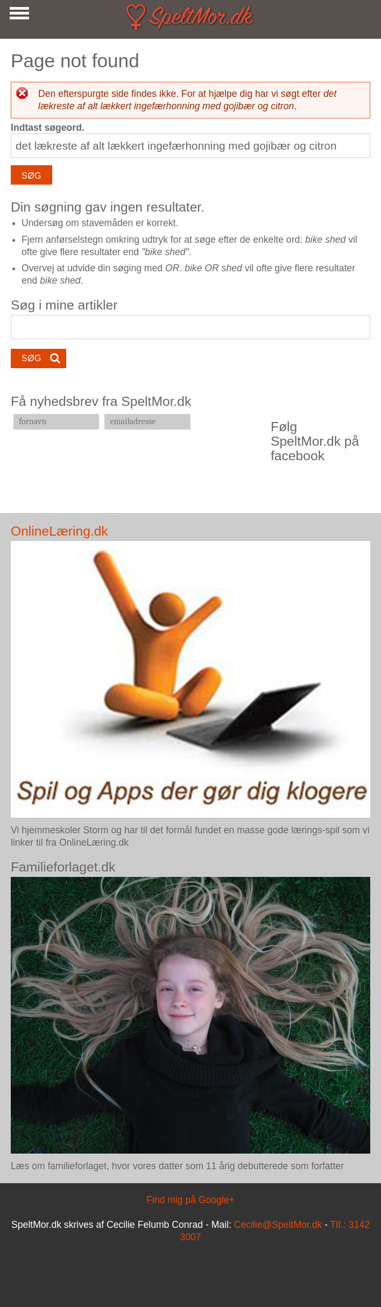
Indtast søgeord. (47, 127)
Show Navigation (17, 16)
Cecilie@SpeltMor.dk (278, 1224)
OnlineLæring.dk (59, 531)
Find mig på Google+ (190, 1199)
